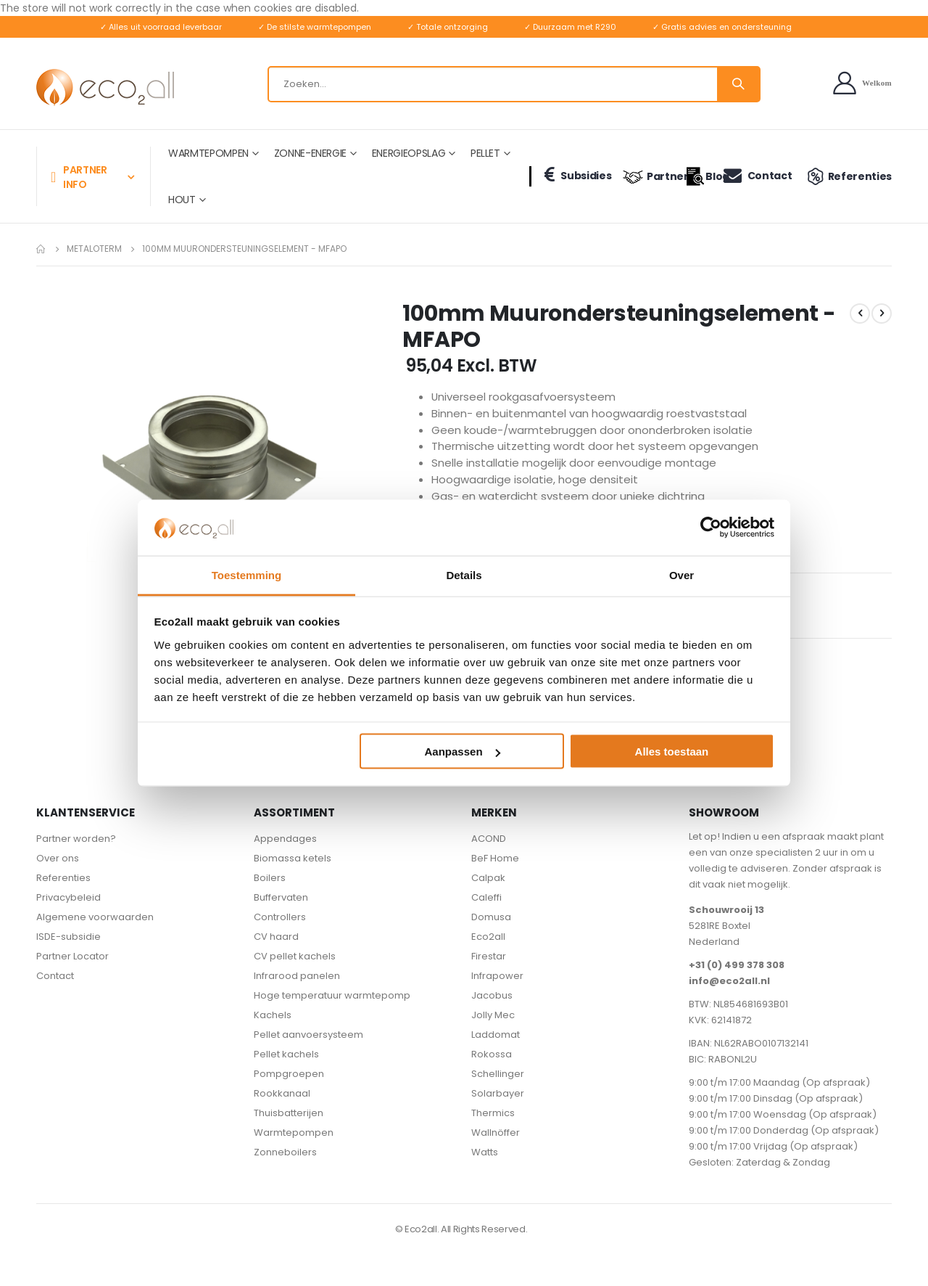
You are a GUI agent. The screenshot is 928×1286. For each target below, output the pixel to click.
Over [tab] (681, 574)
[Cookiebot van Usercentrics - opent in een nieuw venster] (710, 527)
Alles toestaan (672, 751)
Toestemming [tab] (246, 574)
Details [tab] (463, 574)
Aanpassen (462, 751)
